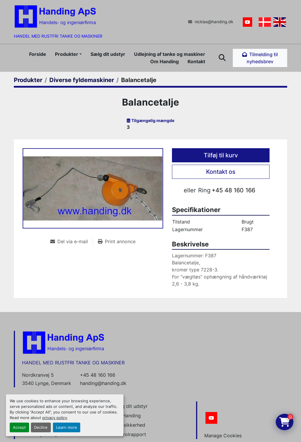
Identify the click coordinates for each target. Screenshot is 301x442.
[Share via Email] (71, 241)
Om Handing (164, 61)
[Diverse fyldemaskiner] (81, 80)
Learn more (66, 427)
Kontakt (196, 61)
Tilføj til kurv (221, 155)
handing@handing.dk (103, 383)
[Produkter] (28, 80)
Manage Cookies (223, 435)
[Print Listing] (117, 241)
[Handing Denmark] (63, 342)
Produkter (66, 54)
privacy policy (54, 418)
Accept (19, 427)
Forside (37, 54)
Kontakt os (220, 171)
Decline (41, 427)
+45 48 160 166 (233, 190)
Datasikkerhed (129, 425)
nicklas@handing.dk (214, 21)
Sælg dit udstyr (108, 54)
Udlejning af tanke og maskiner (169, 54)
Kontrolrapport (129, 434)
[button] (68, 54)
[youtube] (247, 22)
